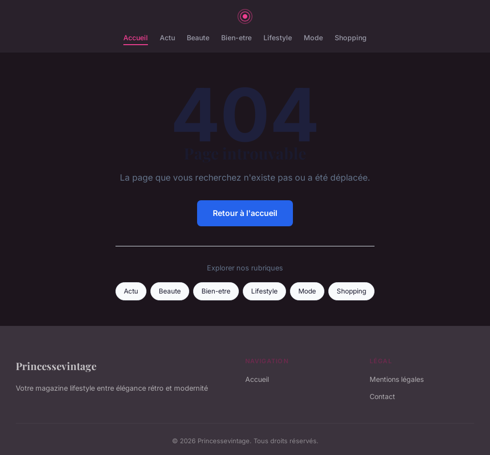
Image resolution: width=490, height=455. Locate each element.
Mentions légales (397, 379)
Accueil (135, 37)
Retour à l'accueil (245, 213)
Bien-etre (236, 37)
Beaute (198, 37)
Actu (167, 37)
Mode (313, 37)
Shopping (351, 37)
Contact (382, 396)
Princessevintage (56, 366)
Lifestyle (277, 37)
